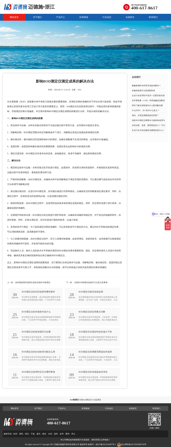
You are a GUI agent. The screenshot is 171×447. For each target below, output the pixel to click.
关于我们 (37, 17)
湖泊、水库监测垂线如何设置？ (145, 115)
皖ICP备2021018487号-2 (106, 444)
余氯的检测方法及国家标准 (143, 91)
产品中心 (60, 17)
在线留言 (130, 17)
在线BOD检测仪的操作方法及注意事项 (90, 282)
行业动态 (106, 17)
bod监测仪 (96, 400)
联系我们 (153, 17)
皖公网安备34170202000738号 (133, 444)
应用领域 (83, 17)
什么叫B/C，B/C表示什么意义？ (145, 110)
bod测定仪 (72, 106)
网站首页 (14, 17)
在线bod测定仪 (85, 400)
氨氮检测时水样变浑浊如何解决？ (146, 86)
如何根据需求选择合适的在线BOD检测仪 (32, 282)
